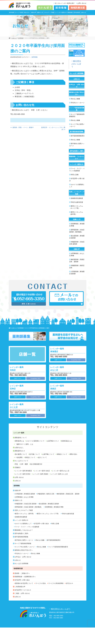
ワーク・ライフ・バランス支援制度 (76, 170)
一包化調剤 (19, 458)
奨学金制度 (76, 13)
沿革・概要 (24, 464)
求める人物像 (75, 99)
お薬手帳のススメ (53, 441)
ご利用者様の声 (20, 587)
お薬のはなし (19, 448)
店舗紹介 (18, 468)
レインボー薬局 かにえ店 (19, 406)
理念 (16, 464)
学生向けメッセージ (77, 103)
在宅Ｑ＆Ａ (69, 584)
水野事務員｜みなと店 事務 (76, 255)
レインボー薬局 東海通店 (59, 350)
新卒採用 (11, 13)
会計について (42, 458)
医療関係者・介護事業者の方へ (25, 577)
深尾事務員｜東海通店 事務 (76, 225)
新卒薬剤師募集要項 (77, 136)
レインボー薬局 (19, 433)
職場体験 (70, 13)
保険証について (62, 455)
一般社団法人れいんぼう (76, 64)
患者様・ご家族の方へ (22, 574)
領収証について (30, 458)
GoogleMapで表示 (76, 360)
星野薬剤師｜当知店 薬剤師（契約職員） (76, 231)
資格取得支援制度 (77, 199)
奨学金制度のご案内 (76, 151)
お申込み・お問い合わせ (76, 86)
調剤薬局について (21, 438)
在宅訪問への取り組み (76, 180)
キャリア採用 (19, 13)
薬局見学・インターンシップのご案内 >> (53, 129)
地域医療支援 (18, 569)
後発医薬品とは (66, 441)
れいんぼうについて (21, 461)
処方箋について (34, 455)
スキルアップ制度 (49, 13)
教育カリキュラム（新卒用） (76, 214)
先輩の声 (33, 13)
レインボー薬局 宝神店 (19, 387)
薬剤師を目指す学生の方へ (76, 94)
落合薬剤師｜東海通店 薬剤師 (76, 237)
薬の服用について (21, 455)
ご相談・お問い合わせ (22, 594)
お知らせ (83, 13)
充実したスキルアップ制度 (76, 193)
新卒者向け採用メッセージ (76, 145)
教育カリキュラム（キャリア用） (76, 207)
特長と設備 (74, 175)
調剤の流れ (73, 455)
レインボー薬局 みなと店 (59, 369)
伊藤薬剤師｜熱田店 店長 (76, 267)
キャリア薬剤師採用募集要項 (76, 116)
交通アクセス (58, 360)
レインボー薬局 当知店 (19, 369)
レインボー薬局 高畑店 (59, 387)
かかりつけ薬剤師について (35, 441)
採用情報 (34, 57)
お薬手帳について (48, 455)
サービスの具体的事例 (55, 584)
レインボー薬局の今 (61, 13)
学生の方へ (27, 13)
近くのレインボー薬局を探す (64, 3)
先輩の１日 (40, 13)
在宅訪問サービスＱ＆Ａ (23, 590)
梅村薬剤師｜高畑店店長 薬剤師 (76, 261)
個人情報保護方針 (36, 464)
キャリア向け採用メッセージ (76, 126)
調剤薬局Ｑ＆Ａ (20, 451)
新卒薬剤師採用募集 (76, 132)
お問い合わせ (81, 3)
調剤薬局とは (19, 441)
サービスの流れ (40, 584)
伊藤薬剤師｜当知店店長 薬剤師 (76, 243)
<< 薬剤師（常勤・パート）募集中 (22, 128)
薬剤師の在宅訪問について (24, 584)
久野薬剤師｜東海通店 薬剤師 (76, 273)
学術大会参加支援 (77, 202)
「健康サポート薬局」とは (24, 445)
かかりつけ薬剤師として (76, 186)
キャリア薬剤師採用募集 (76, 109)
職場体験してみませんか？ (76, 158)
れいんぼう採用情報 (76, 74)
